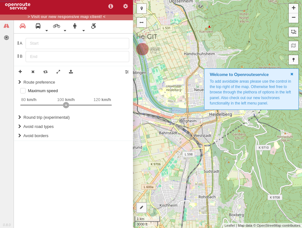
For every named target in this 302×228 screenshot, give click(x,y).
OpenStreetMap (269, 225)
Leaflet (230, 225)
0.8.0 (6, 225)
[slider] (66, 105)
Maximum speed (43, 90)
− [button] (294, 18)
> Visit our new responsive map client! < (66, 17)
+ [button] (294, 8)
